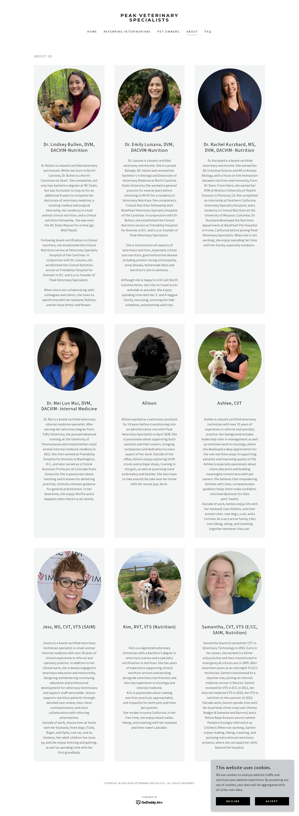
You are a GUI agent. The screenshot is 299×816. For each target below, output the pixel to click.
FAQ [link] (208, 31)
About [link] (192, 31)
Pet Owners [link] (169, 31)
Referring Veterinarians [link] (127, 31)
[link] (149, 20)
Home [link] (92, 31)
